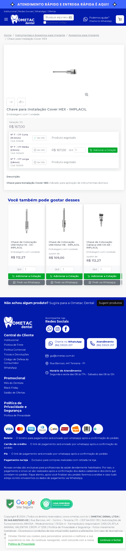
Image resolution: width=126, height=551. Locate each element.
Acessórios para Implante (84, 35)
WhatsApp (40, 11)
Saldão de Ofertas (14, 392)
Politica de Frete (13, 344)
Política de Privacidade (17, 415)
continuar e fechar (110, 540)
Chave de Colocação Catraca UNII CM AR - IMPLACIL (99, 245)
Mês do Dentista (13, 383)
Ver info (39, 138)
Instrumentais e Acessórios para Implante (40, 35)
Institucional (10, 11)
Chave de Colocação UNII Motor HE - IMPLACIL (64, 243)
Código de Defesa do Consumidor (16, 361)
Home (8, 35)
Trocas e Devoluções (16, 354)
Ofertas (52, 11)
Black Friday (11, 387)
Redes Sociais (25, 11)
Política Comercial (15, 349)
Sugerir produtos (110, 303)
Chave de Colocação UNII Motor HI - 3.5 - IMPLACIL (24, 245)
